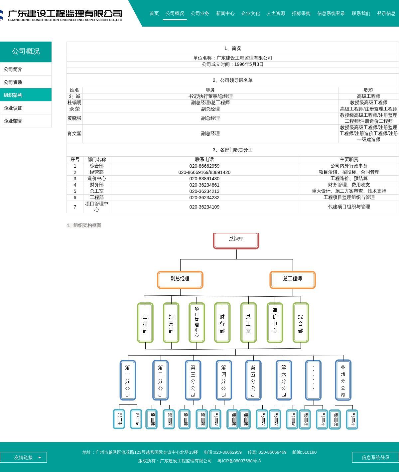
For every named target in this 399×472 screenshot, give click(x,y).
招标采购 (301, 13)
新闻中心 (225, 13)
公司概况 (175, 13)
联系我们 (361, 13)
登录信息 (386, 13)
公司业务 (200, 13)
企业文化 (250, 13)
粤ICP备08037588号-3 (239, 460)
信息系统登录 (331, 13)
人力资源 (276, 13)
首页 (154, 13)
